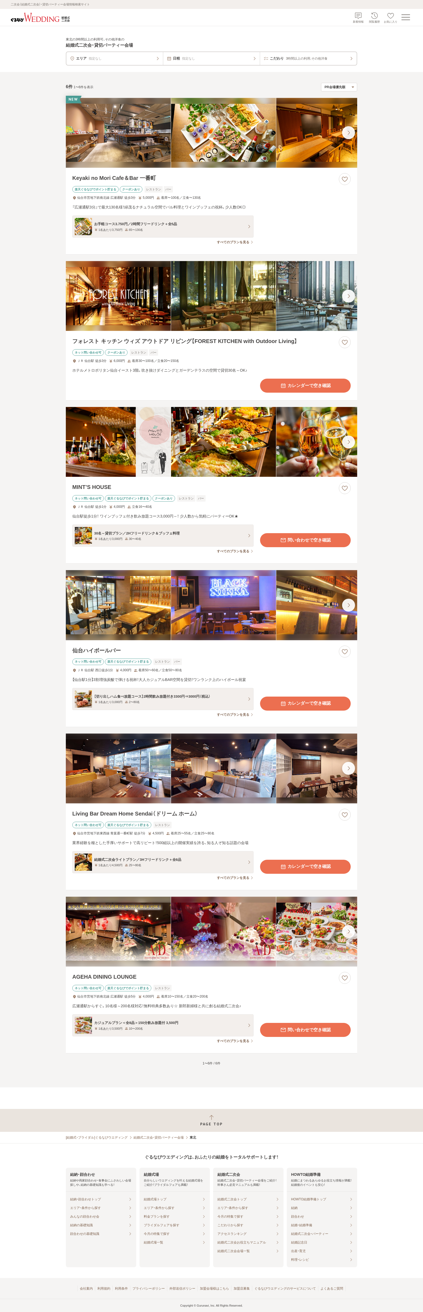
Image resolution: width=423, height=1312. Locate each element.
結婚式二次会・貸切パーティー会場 (159, 1137)
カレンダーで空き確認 (305, 385)
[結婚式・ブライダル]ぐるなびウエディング (97, 1137)
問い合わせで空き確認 (305, 540)
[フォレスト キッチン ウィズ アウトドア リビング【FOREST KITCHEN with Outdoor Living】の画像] (211, 296)
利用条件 (121, 1288)
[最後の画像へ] (348, 132)
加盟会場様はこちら (214, 1288)
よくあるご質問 (331, 1288)
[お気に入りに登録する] (345, 179)
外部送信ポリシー (182, 1288)
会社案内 (86, 1288)
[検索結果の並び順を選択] (339, 87)
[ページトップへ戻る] (211, 1120)
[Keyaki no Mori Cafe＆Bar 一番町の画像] (211, 133)
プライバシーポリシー (148, 1288)
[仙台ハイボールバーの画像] (211, 605)
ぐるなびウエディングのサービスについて (285, 1288)
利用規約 (103, 1288)
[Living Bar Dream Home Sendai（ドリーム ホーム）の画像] (211, 768)
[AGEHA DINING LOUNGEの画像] (211, 932)
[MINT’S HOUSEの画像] (211, 442)
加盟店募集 (242, 1288)
